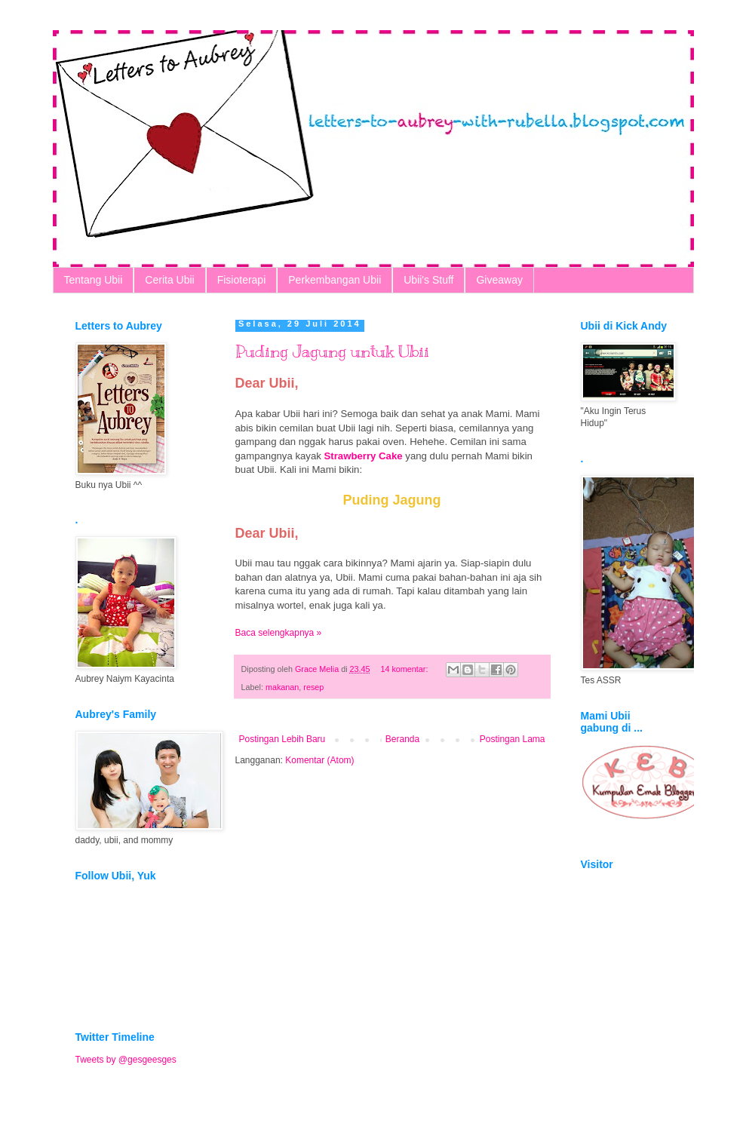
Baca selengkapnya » (278, 632)
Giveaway (499, 280)
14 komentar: (405, 668)
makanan (282, 687)
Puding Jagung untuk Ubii (332, 351)
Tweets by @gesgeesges (126, 1059)
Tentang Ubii (93, 280)
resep (313, 687)
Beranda (402, 739)
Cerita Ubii (169, 280)
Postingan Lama (512, 739)
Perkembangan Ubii (334, 280)
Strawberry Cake (363, 456)
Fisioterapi (241, 280)
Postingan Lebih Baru (282, 739)
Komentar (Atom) (319, 760)
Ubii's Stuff (428, 280)
